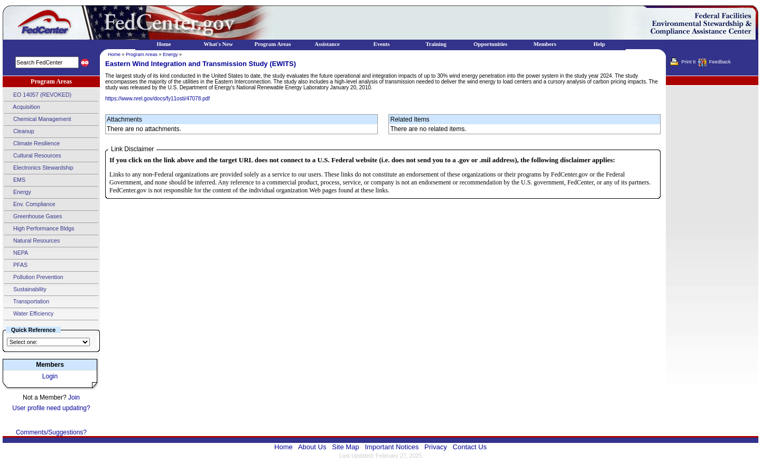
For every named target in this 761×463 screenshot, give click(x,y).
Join (74, 397)
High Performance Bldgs (39, 229)
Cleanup (19, 131)
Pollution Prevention (33, 277)
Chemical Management (37, 119)
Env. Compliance (29, 204)
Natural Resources (32, 241)
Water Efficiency (28, 314)
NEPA (16, 253)
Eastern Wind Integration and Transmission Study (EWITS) (200, 64)
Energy (17, 192)
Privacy (435, 447)
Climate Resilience (32, 144)
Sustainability (25, 289)
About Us (312, 447)
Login (50, 376)
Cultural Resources (32, 156)
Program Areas (141, 54)
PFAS (15, 265)
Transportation (26, 302)
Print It (688, 61)
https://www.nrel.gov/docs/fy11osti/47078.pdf (157, 98)
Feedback (720, 61)
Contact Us (470, 447)
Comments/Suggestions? (51, 432)
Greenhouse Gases (33, 217)
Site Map (345, 447)
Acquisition (22, 107)
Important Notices (392, 447)
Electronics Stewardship (38, 168)
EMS (14, 180)
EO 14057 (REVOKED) (37, 95)
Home (114, 54)
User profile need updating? (51, 408)
